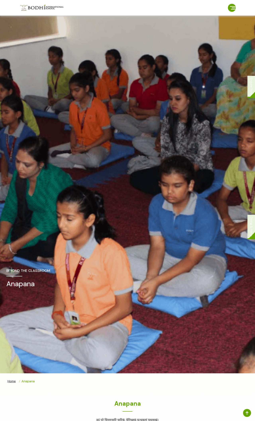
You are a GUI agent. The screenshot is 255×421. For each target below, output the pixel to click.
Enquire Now (251, 87)
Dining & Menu (251, 227)
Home (12, 382)
